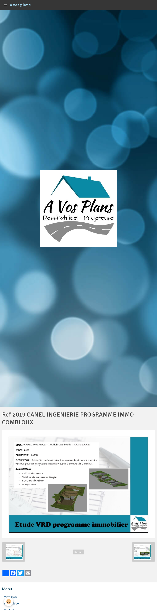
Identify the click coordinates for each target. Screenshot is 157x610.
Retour (78, 552)
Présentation (12, 603)
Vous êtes (10, 596)
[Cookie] (8, 601)
